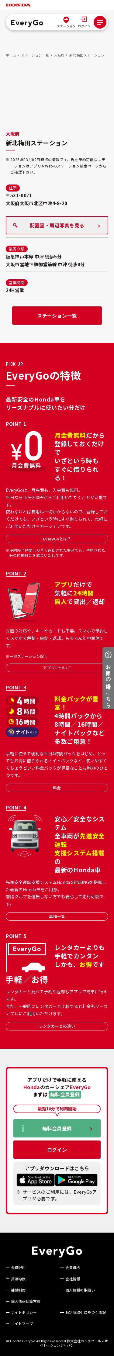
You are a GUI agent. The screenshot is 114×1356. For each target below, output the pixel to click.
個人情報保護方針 (26, 1301)
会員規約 (18, 1267)
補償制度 (18, 1290)
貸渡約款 (18, 1278)
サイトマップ (22, 1323)
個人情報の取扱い (80, 1290)
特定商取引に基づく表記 (85, 1312)
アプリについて (73, 668)
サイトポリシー (24, 1312)
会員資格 (72, 1267)
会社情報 (72, 1278)
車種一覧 (76, 916)
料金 (78, 788)
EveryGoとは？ (73, 539)
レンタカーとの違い (71, 1026)
